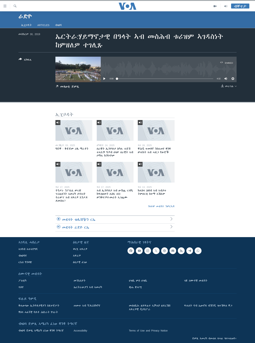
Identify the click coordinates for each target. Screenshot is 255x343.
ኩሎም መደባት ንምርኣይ (161, 206)
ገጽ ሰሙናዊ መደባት (195, 280)
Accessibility (80, 330)
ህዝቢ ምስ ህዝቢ (138, 280)
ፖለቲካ (22, 280)
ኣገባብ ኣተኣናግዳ (28, 249)
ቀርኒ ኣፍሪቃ (80, 249)
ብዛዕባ (58, 25)
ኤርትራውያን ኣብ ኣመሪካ (88, 287)
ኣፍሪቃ (77, 255)
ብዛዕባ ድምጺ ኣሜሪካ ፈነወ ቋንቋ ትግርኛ (41, 330)
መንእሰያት (80, 280)
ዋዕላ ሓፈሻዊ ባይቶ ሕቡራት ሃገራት (38, 312)
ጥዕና (21, 287)
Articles (43, 25)
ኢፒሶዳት (26, 25)
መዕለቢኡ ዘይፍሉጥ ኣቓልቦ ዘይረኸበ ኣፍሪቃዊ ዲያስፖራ (149, 307)
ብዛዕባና (22, 255)
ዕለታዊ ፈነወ (80, 262)
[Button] (25, 60)
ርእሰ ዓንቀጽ (25, 262)
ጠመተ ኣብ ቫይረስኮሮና (87, 305)
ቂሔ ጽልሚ (135, 287)
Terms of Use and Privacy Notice (148, 330)
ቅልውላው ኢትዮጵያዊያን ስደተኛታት (38, 305)
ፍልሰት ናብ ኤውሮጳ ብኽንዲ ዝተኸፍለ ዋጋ (208, 305)
